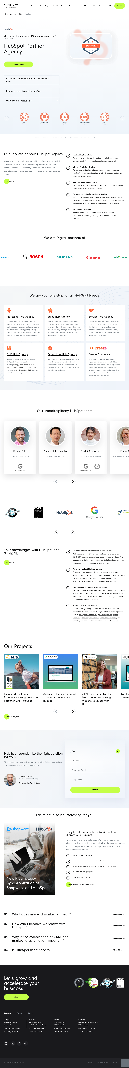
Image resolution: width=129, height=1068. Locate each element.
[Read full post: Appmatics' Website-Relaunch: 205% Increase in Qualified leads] (99, 671)
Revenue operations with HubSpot (24, 91)
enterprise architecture (88, 615)
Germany (7, 1013)
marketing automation (90, 618)
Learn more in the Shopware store (81, 884)
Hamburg (81, 1019)
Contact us (10, 181)
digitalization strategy (93, 612)
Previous (6, 118)
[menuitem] (90, 1063)
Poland (31, 1013)
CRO (29, 370)
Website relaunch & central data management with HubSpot (59, 697)
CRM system (113, 621)
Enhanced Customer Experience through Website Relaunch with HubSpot (21, 697)
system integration (20, 370)
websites (76, 621)
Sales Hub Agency (59, 316)
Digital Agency (10, 14)
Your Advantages (71, 138)
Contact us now (18, 64)
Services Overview (41, 138)
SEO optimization (30, 367)
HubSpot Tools (56, 138)
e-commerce (104, 618)
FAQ (93, 138)
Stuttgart (56, 1019)
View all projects (12, 717)
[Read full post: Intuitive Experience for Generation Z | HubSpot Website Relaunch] (21, 671)
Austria (19, 1013)
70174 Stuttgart (59, 1025)
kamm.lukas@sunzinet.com (29, 783)
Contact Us (85, 138)
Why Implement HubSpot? (19, 100)
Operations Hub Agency (62, 354)
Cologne (7, 1019)
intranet (113, 618)
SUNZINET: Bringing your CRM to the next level (27, 80)
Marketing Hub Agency (20, 316)
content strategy (17, 367)
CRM (20, 14)
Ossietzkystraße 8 (60, 1022)
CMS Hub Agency (17, 354)
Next (122, 118)
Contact (119, 6)
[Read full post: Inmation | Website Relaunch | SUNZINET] (60, 671)
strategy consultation (20, 365)
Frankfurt (32, 1019)
